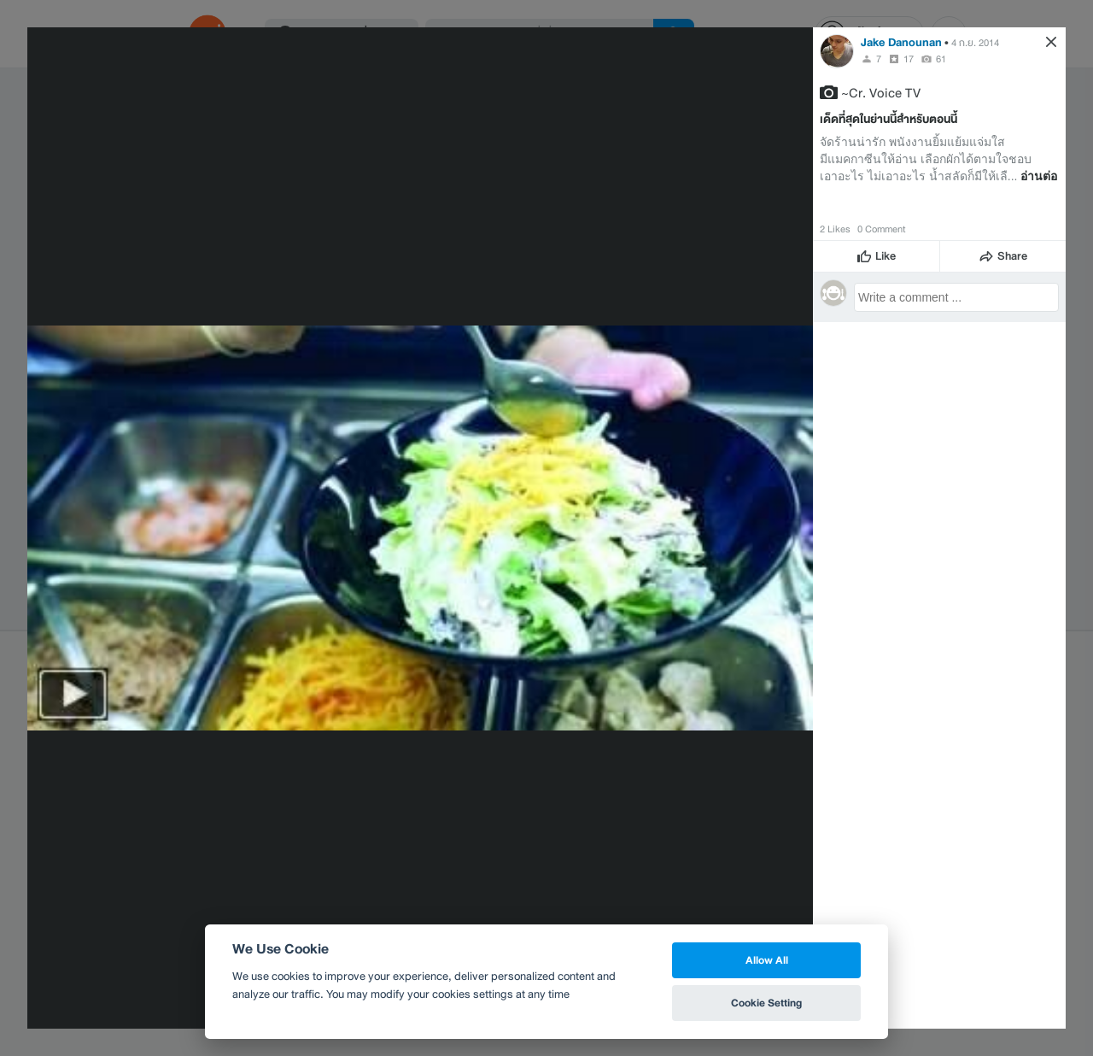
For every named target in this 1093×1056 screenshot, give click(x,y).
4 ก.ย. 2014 (975, 42)
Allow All (766, 960)
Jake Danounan (901, 42)
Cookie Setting (766, 1002)
